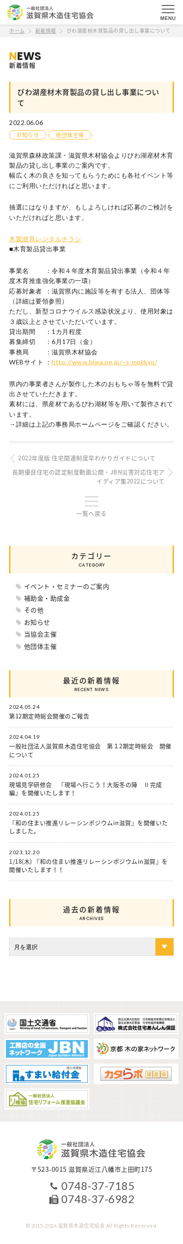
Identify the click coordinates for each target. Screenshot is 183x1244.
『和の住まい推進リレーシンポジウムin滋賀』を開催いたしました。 (88, 827)
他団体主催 (70, 135)
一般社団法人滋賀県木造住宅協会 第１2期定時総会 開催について (90, 750)
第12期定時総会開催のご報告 (49, 716)
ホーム (17, 31)
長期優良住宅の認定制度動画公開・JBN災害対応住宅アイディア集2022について (88, 477)
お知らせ (27, 135)
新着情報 (45, 31)
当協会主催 (40, 633)
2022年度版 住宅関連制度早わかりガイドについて (87, 457)
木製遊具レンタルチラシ (45, 239)
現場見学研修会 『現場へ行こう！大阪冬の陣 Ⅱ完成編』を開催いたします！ (85, 789)
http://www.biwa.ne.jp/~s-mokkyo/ (104, 362)
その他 (34, 609)
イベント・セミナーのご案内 (67, 586)
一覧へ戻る (91, 513)
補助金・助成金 (47, 597)
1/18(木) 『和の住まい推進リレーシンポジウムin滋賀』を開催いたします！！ (88, 865)
